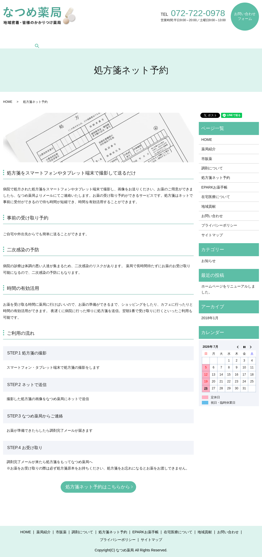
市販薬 (61, 38)
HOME (15, 38)
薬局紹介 (38, 38)
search (255, 38)
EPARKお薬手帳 (162, 38)
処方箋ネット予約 (124, 38)
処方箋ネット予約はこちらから (98, 486)
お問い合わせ (212, 216)
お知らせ (208, 261)
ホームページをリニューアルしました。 (228, 289)
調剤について (88, 38)
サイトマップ (212, 235)
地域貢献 (233, 38)
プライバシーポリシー (219, 225)
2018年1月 (210, 318)
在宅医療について (201, 38)
